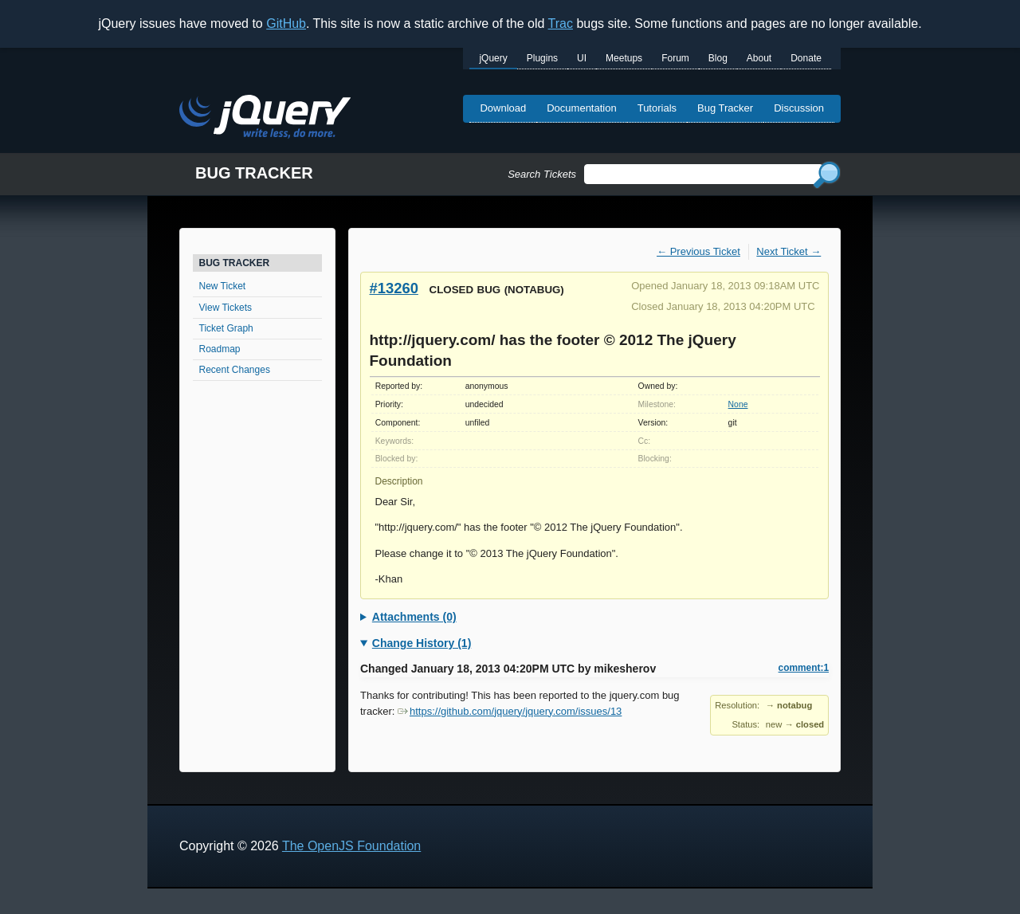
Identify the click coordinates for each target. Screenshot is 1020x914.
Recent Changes (234, 369)
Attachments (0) (414, 616)
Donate (806, 58)
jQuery (493, 58)
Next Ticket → (788, 251)
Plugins (542, 58)
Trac (560, 23)
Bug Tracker (725, 108)
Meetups (624, 58)
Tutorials (657, 108)
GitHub (286, 23)
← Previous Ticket (698, 251)
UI (581, 58)
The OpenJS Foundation (351, 846)
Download (503, 108)
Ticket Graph (226, 328)
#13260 (394, 288)
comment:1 (804, 667)
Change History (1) (421, 643)
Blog (718, 58)
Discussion (799, 108)
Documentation (581, 108)
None (738, 404)
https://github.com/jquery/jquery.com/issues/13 (510, 711)
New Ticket (222, 286)
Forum (675, 58)
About (759, 58)
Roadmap (220, 349)
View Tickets (225, 307)
